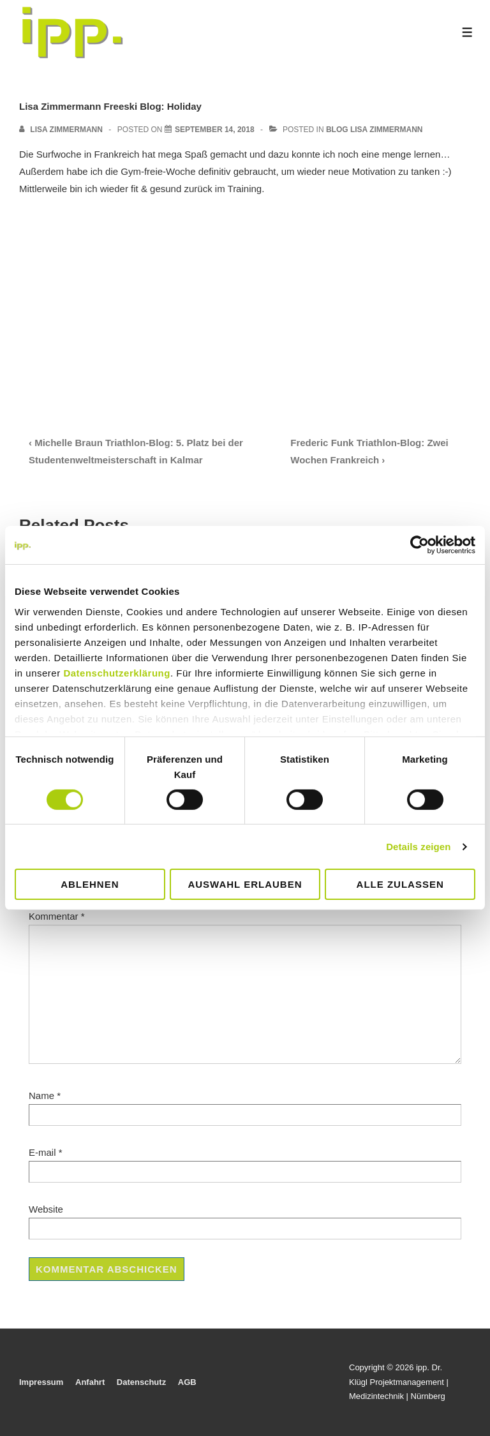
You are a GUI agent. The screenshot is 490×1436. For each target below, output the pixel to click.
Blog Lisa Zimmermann (374, 129)
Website (46, 1209)
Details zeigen (418, 846)
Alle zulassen (400, 884)
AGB (187, 1382)
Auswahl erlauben (245, 884)
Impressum (41, 1382)
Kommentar (57, 916)
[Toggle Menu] (467, 32)
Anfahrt (90, 1382)
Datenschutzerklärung (116, 672)
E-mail (42, 1152)
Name (41, 1095)
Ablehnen (90, 884)
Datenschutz (141, 1382)
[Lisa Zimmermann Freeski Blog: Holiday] (215, 129)
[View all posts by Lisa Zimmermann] (62, 129)
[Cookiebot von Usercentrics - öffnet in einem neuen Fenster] (419, 545)
